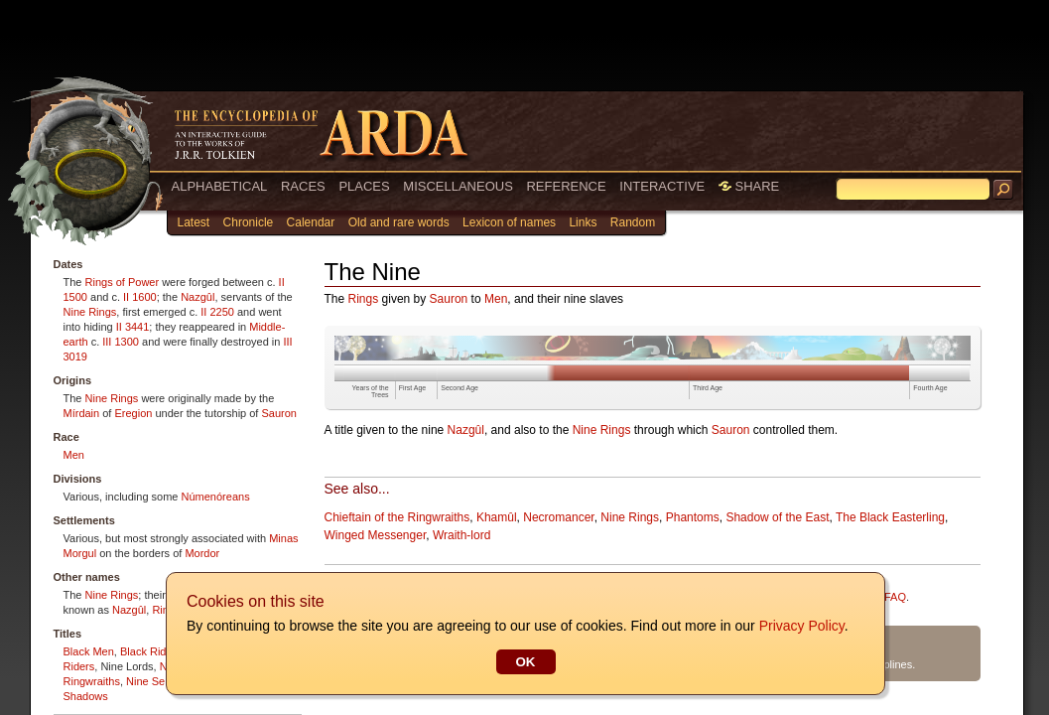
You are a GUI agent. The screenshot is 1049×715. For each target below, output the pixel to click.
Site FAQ (884, 597)
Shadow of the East (777, 517)
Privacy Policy (801, 626)
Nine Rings (90, 312)
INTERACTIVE (662, 186)
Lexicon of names (509, 222)
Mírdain (82, 413)
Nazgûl (197, 297)
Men (74, 455)
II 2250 (217, 312)
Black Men (89, 651)
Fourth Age (930, 387)
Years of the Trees (370, 391)
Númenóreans (216, 496)
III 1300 (120, 342)
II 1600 (140, 297)
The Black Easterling (890, 517)
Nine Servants (160, 681)
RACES (303, 186)
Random (632, 222)
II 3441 (133, 327)
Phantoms (693, 517)
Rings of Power (122, 282)
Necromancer (558, 517)
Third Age (707, 387)
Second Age (459, 387)
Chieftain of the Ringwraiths (397, 517)
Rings (363, 299)
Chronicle (248, 222)
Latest (194, 222)
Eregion (133, 413)
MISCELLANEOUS (458, 186)
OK (525, 661)
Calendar (311, 222)
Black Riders (151, 651)
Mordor (202, 553)
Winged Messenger (376, 535)
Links (582, 222)
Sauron (278, 413)
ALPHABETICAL (220, 186)
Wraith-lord (461, 535)
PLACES (363, 186)
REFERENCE (565, 186)
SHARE (749, 186)
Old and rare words (399, 222)
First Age (413, 387)
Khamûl (496, 517)
